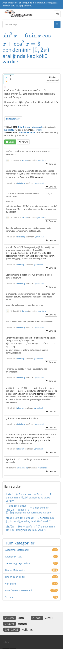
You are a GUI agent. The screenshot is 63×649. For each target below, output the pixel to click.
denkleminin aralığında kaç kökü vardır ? (30, 528)
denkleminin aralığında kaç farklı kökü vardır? (28, 509)
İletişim (5, 642)
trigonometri (13, 118)
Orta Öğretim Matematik (30, 127)
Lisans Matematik (15, 570)
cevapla (52, 164)
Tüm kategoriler (19, 543)
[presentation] (26, 35)
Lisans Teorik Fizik (15, 576)
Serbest (9, 597)
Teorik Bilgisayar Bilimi (17, 563)
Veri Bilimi (10, 583)
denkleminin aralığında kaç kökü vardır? (29, 497)
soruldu (38, 129)
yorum (25, 141)
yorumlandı (42, 160)
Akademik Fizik (13, 556)
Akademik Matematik (16, 549)
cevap (11, 141)
